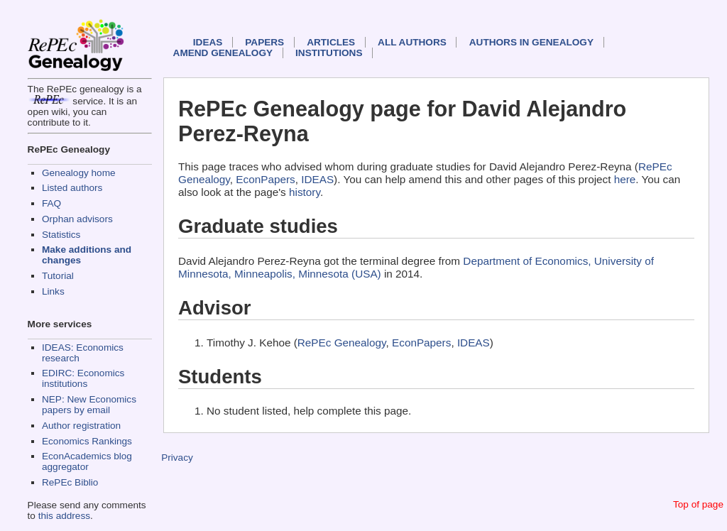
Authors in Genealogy (531, 42)
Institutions (328, 53)
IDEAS (208, 42)
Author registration (81, 425)
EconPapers (265, 179)
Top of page (698, 504)
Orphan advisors (77, 219)
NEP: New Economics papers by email (89, 404)
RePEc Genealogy (341, 342)
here (625, 179)
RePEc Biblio (70, 482)
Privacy (177, 457)
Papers (264, 42)
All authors (412, 42)
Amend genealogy (223, 53)
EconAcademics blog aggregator (87, 461)
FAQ (51, 203)
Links (53, 291)
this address (64, 515)
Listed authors (72, 187)
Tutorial (58, 275)
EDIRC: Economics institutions (83, 378)
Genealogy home (79, 173)
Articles (331, 42)
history (304, 192)
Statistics (61, 234)
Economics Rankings (87, 441)
